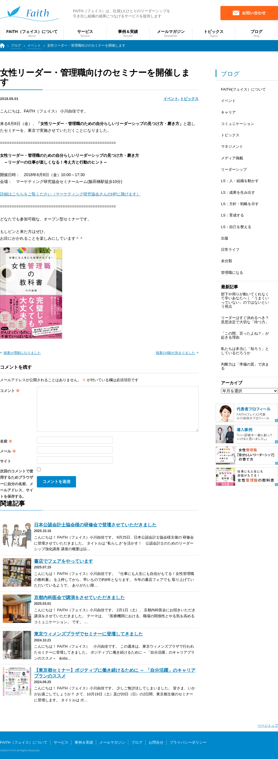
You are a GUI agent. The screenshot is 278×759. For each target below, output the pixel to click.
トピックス (189, 99)
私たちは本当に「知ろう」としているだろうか (245, 351)
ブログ (16, 45)
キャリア (228, 112)
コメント (10, 391)
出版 (224, 238)
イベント (34, 45)
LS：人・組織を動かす (240, 181)
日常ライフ (230, 249)
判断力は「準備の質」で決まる (245, 366)
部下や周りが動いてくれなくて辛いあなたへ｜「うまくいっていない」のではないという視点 (245, 300)
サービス (61, 742)
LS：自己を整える (236, 227)
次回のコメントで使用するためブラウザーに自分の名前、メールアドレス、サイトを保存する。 (16, 484)
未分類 (226, 261)
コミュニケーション (237, 124)
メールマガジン (112, 742)
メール (8, 451)
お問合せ (156, 742)
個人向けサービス (254, 747)
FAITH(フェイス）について (243, 89)
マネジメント (232, 146)
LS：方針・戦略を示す (240, 204)
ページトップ (268, 725)
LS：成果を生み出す (238, 192)
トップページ (1, 48)
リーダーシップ (234, 169)
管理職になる (232, 272)
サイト (5, 461)
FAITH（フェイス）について (23, 742)
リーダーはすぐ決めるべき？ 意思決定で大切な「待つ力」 (245, 320)
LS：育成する (232, 215)
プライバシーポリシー (188, 742)
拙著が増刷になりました (22, 353)
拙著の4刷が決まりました (175, 353)
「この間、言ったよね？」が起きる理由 (245, 335)
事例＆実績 (84, 742)
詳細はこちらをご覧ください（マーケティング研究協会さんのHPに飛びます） (70, 194)
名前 (6, 441)
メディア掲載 (232, 158)
